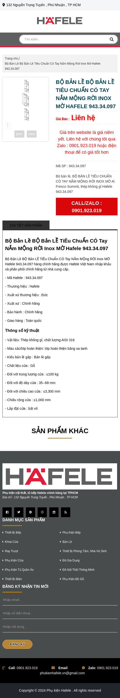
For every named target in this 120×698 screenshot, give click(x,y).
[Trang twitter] (18, 512)
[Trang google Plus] (30, 512)
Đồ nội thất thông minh (77, 569)
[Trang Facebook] (7, 512)
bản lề (66, 542)
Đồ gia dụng (70, 560)
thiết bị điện (12, 579)
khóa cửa (10, 542)
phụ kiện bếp (70, 532)
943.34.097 (34, 278)
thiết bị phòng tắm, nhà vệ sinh (83, 551)
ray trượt (10, 551)
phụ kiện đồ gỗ (72, 579)
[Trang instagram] (42, 512)
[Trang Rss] (65, 512)
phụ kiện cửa (12, 560)
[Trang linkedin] (54, 512)
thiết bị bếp (11, 532)
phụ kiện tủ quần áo (18, 569)
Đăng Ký (17, 644)
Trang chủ (11, 58)
